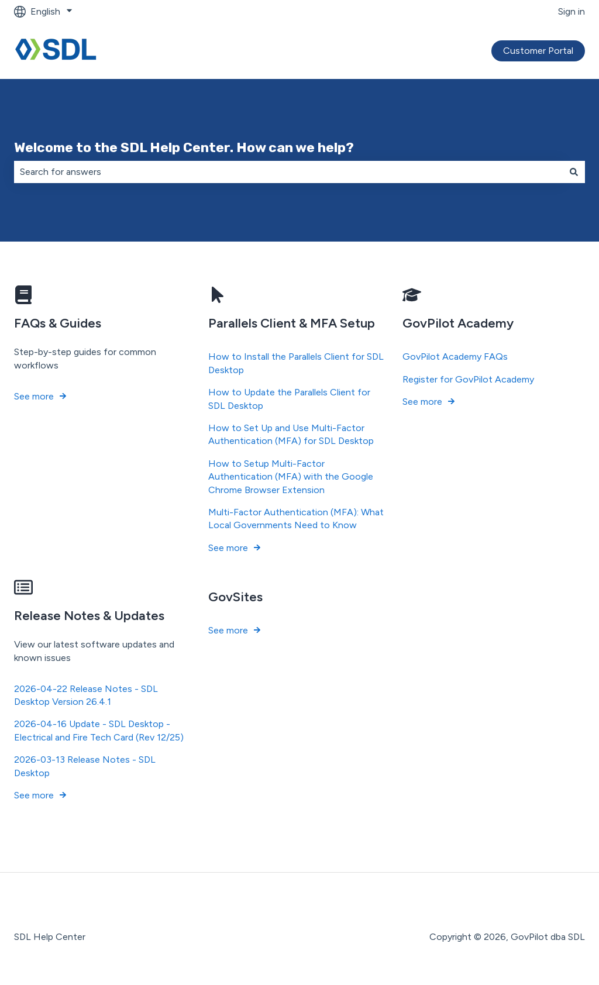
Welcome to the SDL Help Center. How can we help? (184, 147)
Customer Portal (538, 50)
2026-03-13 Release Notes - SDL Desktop (85, 766)
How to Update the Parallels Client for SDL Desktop (289, 399)
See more (34, 396)
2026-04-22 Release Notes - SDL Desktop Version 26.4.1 (86, 695)
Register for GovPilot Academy (468, 379)
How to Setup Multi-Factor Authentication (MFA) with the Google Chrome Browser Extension (290, 476)
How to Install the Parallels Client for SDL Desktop (296, 364)
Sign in (571, 11)
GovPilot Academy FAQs (455, 357)
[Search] (574, 172)
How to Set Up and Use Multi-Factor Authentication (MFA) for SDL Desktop (291, 434)
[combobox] (288, 172)
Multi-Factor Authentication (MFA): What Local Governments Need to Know (296, 519)
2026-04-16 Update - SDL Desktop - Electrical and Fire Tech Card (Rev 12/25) (99, 731)
